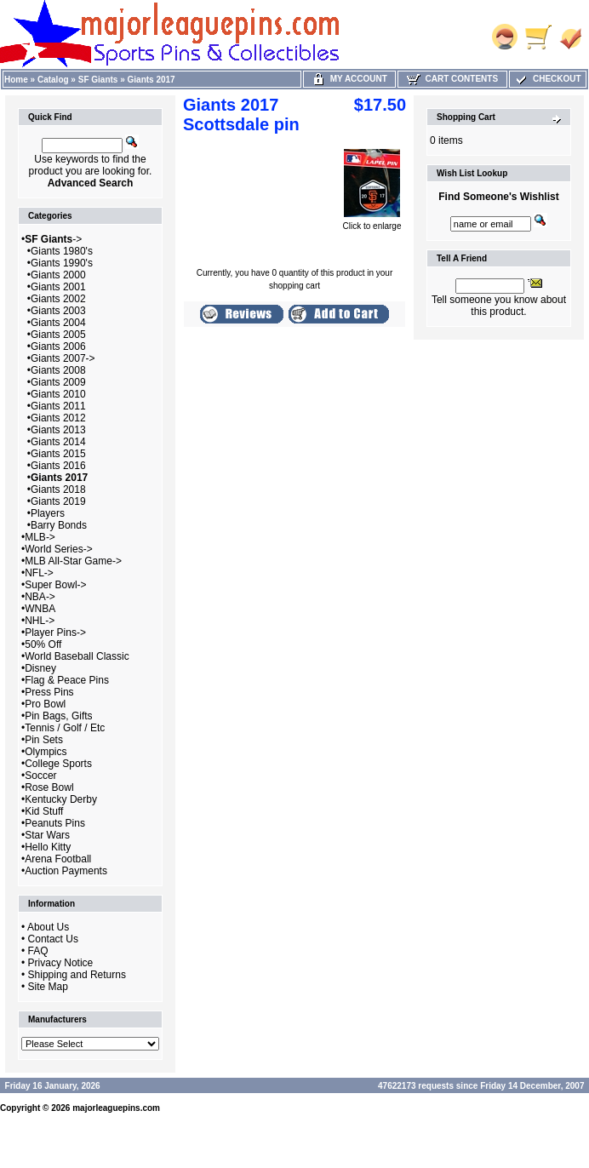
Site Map (48, 987)
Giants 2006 (58, 346)
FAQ (38, 951)
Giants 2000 (58, 275)
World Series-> (58, 549)
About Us (48, 927)
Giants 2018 (58, 489)
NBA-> (40, 597)
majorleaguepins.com (116, 1108)
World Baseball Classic (77, 656)
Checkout (547, 78)
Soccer (40, 776)
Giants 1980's (62, 251)
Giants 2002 (58, 299)
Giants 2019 (58, 501)
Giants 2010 (58, 394)
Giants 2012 (58, 418)
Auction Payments (66, 871)
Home (16, 79)
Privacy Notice (61, 963)
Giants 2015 (58, 454)
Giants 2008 (58, 370)
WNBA (40, 609)
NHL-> (39, 621)
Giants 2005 (58, 335)
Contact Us (53, 939)
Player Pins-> (55, 632)
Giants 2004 (58, 323)
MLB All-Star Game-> (73, 561)
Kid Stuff (44, 811)
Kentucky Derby (61, 799)
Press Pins (49, 692)
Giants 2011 (58, 406)
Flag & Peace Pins (67, 680)
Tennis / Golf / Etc (65, 728)
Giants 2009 (58, 382)
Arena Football (58, 859)
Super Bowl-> (55, 585)
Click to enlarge (372, 222)
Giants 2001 (58, 287)
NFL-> (39, 573)
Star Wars (47, 835)
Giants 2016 (58, 466)
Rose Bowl (49, 787)
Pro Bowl (45, 704)
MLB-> (40, 537)
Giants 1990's (62, 263)
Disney (40, 668)
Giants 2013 (58, 430)
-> (53, 239)
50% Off (43, 644)
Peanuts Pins (55, 823)
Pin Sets (44, 740)
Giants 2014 (58, 442)
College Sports (58, 764)
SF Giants (98, 79)
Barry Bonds (59, 525)
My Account (349, 78)
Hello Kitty (48, 847)
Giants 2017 (151, 79)
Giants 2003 (58, 311)
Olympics (45, 752)
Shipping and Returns (77, 975)
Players (48, 513)
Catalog (53, 79)
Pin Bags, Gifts (58, 716)
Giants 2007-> (63, 358)
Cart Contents (452, 78)
